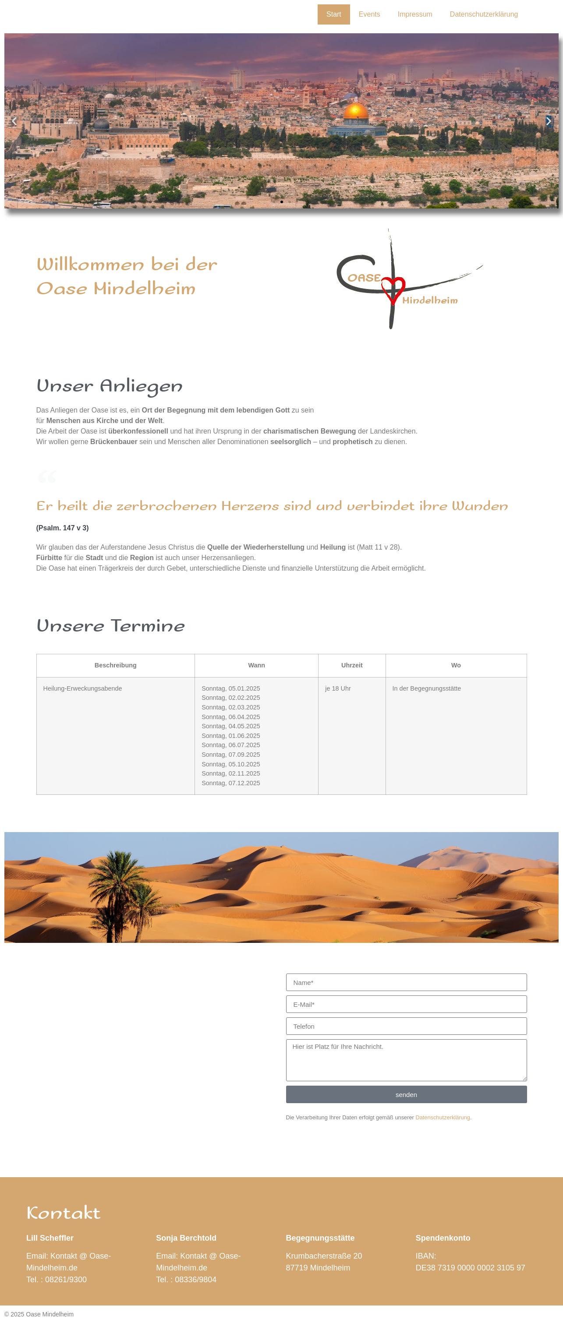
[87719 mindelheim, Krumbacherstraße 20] (156, 1039)
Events (369, 14)
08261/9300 (66, 1279)
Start (333, 14)
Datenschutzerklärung (484, 14)
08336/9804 (195, 1279)
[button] (14, 121)
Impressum (415, 14)
